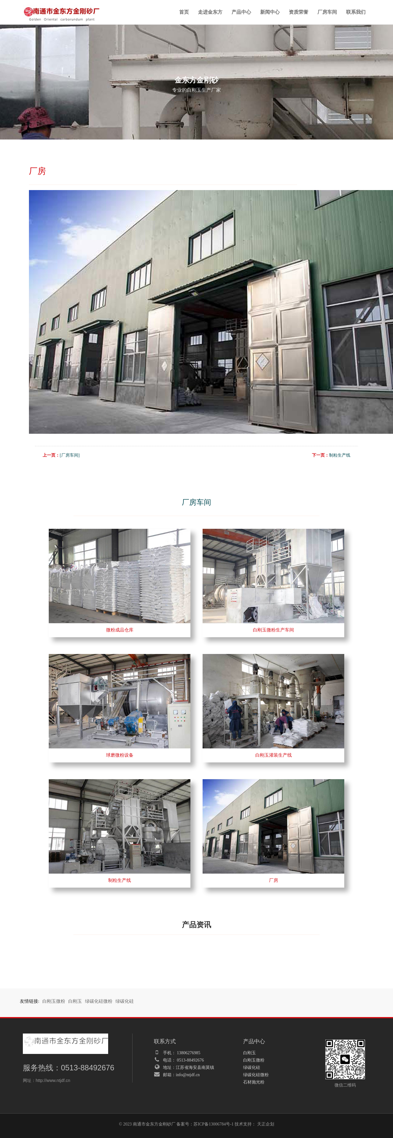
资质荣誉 (298, 12)
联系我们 (356, 12)
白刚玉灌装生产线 (273, 755)
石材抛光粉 (253, 1082)
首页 (184, 12)
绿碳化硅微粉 (98, 1001)
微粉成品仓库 (119, 629)
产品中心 (241, 12)
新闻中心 (270, 12)
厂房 (273, 880)
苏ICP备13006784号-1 (213, 1124)
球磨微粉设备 (119, 755)
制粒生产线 (339, 455)
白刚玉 (75, 1001)
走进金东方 (210, 12)
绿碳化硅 (124, 1001)
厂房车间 (327, 12)
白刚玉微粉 (53, 1001)
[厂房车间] (70, 455)
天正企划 (265, 1124)
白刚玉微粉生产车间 (273, 629)
